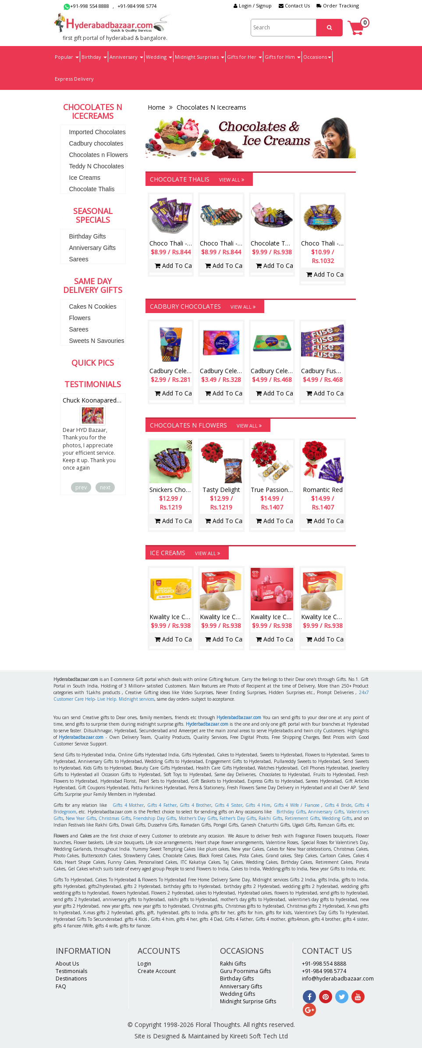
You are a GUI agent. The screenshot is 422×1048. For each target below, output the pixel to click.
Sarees (79, 259)
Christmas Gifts (114, 818)
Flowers (80, 317)
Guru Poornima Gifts (245, 971)
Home (157, 107)
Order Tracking (338, 5)
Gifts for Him (283, 56)
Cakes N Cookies (93, 306)
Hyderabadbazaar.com (238, 717)
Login (144, 963)
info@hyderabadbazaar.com (338, 978)
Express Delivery (74, 78)
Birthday (94, 56)
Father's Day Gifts (238, 818)
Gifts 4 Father (162, 805)
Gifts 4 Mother (128, 805)
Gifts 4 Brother (195, 805)
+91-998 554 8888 (86, 6)
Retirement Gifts (302, 818)
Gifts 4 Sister (228, 805)
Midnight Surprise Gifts (248, 1001)
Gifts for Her (244, 56)
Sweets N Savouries (96, 340)
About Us (67, 963)
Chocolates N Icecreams (210, 107)
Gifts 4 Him (257, 805)
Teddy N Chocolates (96, 166)
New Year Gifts (81, 818)
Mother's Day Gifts (198, 818)
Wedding (159, 56)
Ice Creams (85, 177)
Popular (67, 56)
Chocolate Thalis (92, 188)
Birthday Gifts (87, 236)
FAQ (61, 986)
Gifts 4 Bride (338, 805)
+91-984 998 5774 (136, 6)
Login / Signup (253, 5)
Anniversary (126, 56)
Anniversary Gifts (92, 247)
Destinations (71, 978)
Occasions (317, 56)
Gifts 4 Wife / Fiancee (296, 805)
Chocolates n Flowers (98, 154)
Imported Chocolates (97, 131)
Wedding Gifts (336, 818)
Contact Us (294, 5)
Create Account (157, 971)
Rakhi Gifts (270, 818)
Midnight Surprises (199, 56)
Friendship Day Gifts (154, 818)
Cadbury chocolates (96, 143)
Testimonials (71, 971)
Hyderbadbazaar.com (207, 724)
